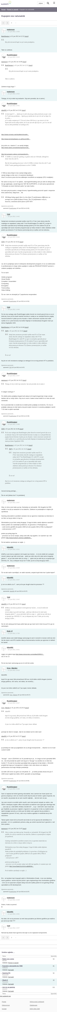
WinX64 (4, 960)
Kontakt (4, 1009)
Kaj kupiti (11, 970)
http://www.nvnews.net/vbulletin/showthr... (15, 134)
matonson (11, 29)
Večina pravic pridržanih (37, 1002)
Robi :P (10, 631)
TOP (8, 214)
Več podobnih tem (5, 996)
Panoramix (5, 982)
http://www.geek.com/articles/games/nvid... (15, 147)
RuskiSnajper (5, 36)
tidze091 (3, 110)
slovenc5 (4, 989)
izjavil (26, 36)
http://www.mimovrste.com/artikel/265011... (30, 654)
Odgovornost (6, 1005)
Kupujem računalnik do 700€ (12, 966)
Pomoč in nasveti (13, 963)
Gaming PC (6, 973)
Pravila (4, 1002)
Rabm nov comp (8, 959)
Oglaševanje (33, 1005)
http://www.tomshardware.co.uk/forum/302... (15, 139)
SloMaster (5, 967)
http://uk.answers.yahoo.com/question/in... (15, 154)
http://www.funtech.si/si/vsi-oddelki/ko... (19, 538)
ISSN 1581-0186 (35, 1009)
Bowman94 (5, 974)
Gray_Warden (12, 668)
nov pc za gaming (8, 987)
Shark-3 (5, 980)
